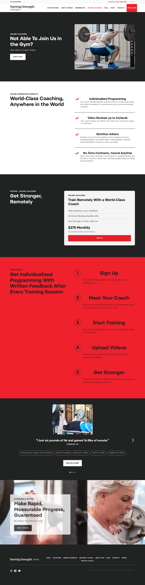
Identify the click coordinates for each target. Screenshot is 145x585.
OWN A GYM (99, 559)
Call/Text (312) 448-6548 (117, 2)
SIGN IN (132, 2)
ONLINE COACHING (95, 8)
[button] (133, 440)
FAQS (108, 559)
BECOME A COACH (86, 559)
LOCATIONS (16, 2)
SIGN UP (99, 247)
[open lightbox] (72, 468)
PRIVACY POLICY (87, 562)
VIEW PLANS (131, 8)
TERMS (124, 559)
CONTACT (120, 8)
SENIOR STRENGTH (70, 559)
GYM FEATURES (53, 8)
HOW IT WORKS (67, 8)
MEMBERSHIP (80, 8)
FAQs (106, 8)
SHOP (113, 8)
